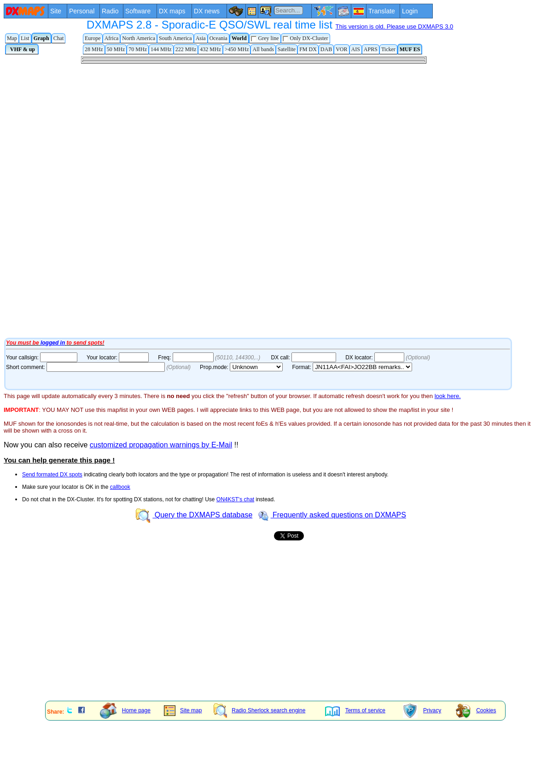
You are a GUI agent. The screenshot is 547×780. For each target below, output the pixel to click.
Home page (125, 710)
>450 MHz (237, 49)
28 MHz (94, 49)
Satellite (287, 49)
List (25, 38)
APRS (371, 49)
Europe (93, 38)
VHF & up (21, 49)
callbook (120, 487)
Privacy (422, 710)
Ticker (388, 49)
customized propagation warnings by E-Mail (161, 445)
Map (12, 38)
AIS (355, 49)
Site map (183, 710)
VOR (341, 49)
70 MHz (137, 49)
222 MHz (186, 49)
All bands (263, 49)
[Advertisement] (137, 629)
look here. (448, 396)
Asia (201, 38)
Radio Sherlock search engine (259, 710)
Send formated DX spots (52, 474)
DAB (326, 49)
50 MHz (116, 49)
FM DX (308, 49)
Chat (58, 38)
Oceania (218, 38)
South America (175, 38)
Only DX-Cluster (305, 38)
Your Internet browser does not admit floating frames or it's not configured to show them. (275, 195)
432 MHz (210, 49)
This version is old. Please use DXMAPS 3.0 (395, 26)
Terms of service (355, 710)
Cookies (476, 710)
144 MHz (161, 49)
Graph (41, 38)
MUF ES (410, 49)
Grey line (265, 38)
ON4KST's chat (235, 499)
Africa (112, 38)
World (239, 38)
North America (138, 38)
